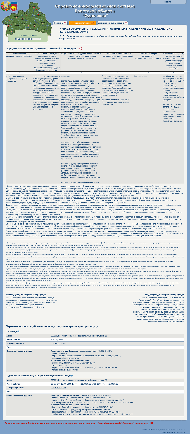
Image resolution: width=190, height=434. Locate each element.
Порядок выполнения (82, 23)
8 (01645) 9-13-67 (58, 343)
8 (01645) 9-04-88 (103, 395)
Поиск (167, 2)
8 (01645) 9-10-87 (58, 388)
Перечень (60, 23)
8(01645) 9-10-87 (106, 407)
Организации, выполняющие (112, 23)
